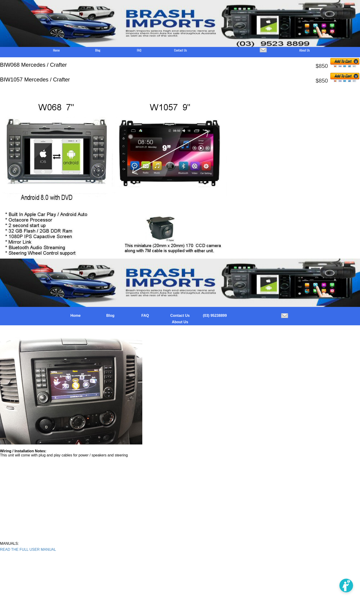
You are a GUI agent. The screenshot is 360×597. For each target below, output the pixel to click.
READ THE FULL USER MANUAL (28, 549)
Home (56, 50)
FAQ (139, 50)
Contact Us (180, 50)
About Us (304, 50)
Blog (97, 50)
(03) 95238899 (215, 315)
